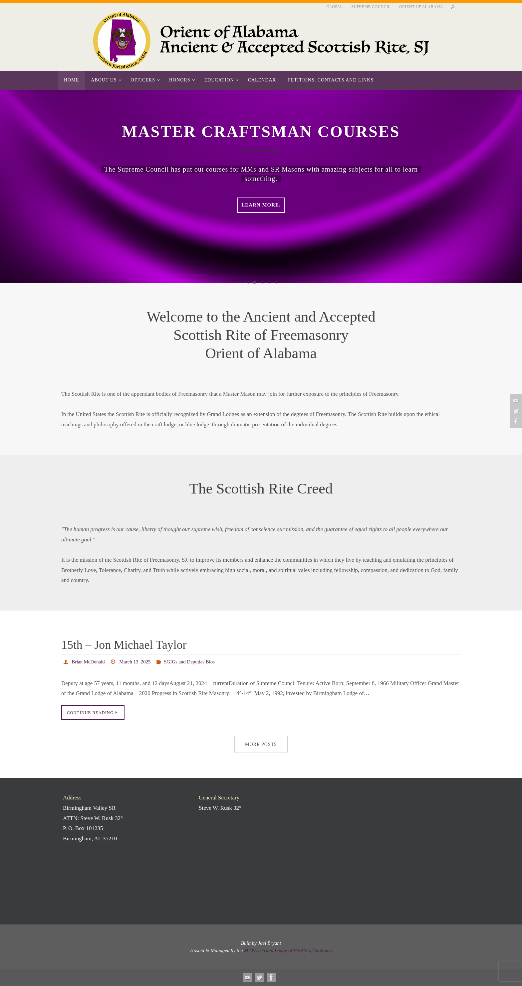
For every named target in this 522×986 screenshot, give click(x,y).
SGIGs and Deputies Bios (196, 661)
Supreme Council (371, 6)
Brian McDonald (90, 661)
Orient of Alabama (421, 6)
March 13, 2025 (139, 661)
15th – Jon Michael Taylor (138, 644)
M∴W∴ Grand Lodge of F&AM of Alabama (288, 951)
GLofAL (335, 6)
